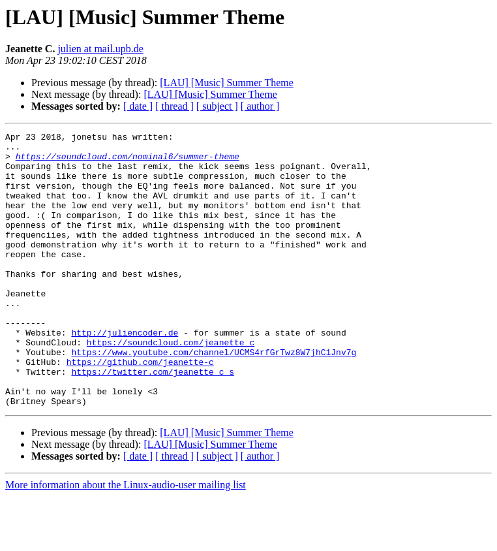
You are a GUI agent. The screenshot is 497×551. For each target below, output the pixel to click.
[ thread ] (174, 106)
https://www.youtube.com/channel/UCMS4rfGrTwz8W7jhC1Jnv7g (213, 397)
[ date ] (138, 106)
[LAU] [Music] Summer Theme (227, 82)
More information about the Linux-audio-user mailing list (125, 539)
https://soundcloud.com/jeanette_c (170, 385)
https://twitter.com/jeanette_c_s (152, 420)
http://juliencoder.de (124, 373)
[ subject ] (217, 106)
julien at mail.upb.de (100, 48)
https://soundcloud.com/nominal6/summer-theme (127, 162)
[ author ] (260, 106)
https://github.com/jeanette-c (140, 409)
